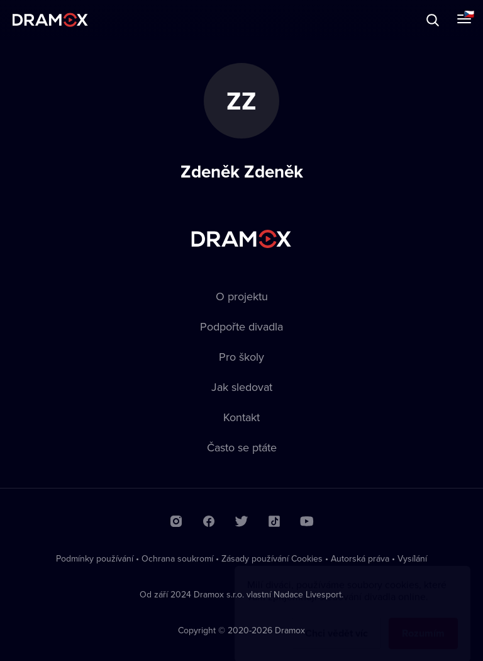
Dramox (50, 20)
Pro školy (241, 356)
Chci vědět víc (336, 621)
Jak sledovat (241, 387)
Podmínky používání (94, 558)
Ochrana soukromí (177, 558)
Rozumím (423, 621)
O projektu (242, 296)
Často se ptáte (242, 447)
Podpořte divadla (241, 326)
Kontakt (241, 417)
